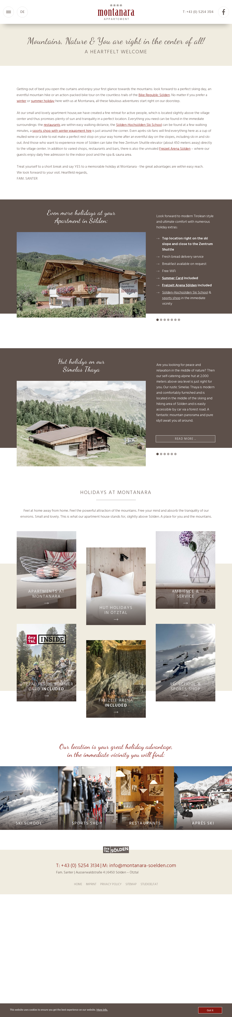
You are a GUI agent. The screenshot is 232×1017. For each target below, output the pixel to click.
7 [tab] (121, 128)
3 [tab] (107, 128)
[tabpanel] (116, 78)
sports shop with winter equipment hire (62, 239)
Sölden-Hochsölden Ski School (139, 233)
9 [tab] (128, 128)
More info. (109, 1010)
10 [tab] (132, 128)
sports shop (171, 406)
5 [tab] (114, 128)
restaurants (52, 233)
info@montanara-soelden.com (142, 974)
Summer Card (172, 386)
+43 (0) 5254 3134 (80, 974)
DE (22, 11)
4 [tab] (110, 128)
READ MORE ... (185, 547)
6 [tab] (118, 128)
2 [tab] (103, 128)
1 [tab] (100, 128)
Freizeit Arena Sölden (174, 257)
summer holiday (42, 209)
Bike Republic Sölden (154, 203)
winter (21, 209)
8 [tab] (125, 128)
